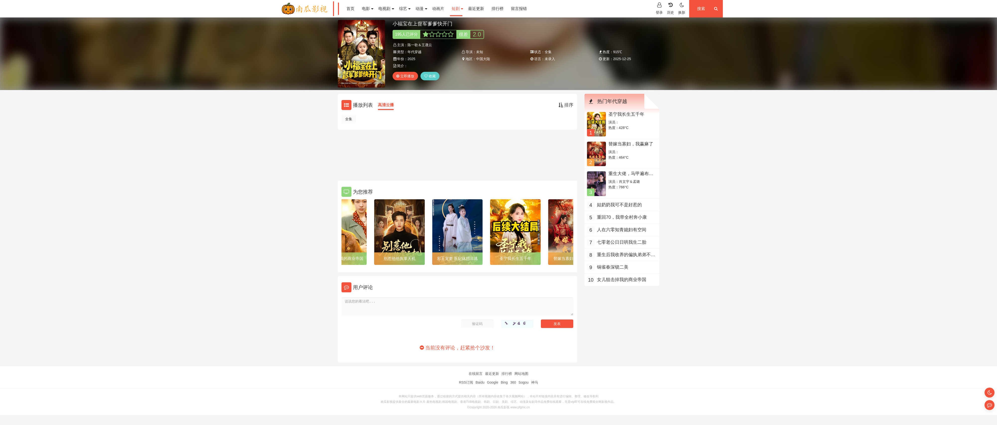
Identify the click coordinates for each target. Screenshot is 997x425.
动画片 (438, 8)
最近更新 (476, 8)
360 (513, 382)
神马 (534, 382)
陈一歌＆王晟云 (420, 45)
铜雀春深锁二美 (612, 267)
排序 (566, 105)
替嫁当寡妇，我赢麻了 (630, 143)
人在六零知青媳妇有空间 (621, 229)
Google (492, 382)
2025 (411, 59)
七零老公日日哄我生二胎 (621, 242)
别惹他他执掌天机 (399, 258)
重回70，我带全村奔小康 (622, 217)
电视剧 (386, 8)
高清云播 (386, 105)
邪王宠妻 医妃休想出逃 (457, 258)
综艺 (405, 8)
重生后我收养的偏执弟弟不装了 (626, 255)
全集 (348, 119)
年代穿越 (414, 52)
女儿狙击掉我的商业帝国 (341, 258)
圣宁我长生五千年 (515, 258)
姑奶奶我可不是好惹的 (619, 204)
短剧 (457, 8)
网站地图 (521, 374)
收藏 (430, 76)
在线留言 (476, 374)
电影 (367, 8)
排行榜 (497, 8)
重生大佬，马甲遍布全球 (630, 176)
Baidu (480, 382)
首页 (350, 8)
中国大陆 (483, 59)
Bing (504, 382)
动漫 (421, 8)
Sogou (523, 382)
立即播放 (405, 76)
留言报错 (519, 8)
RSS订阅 (466, 382)
